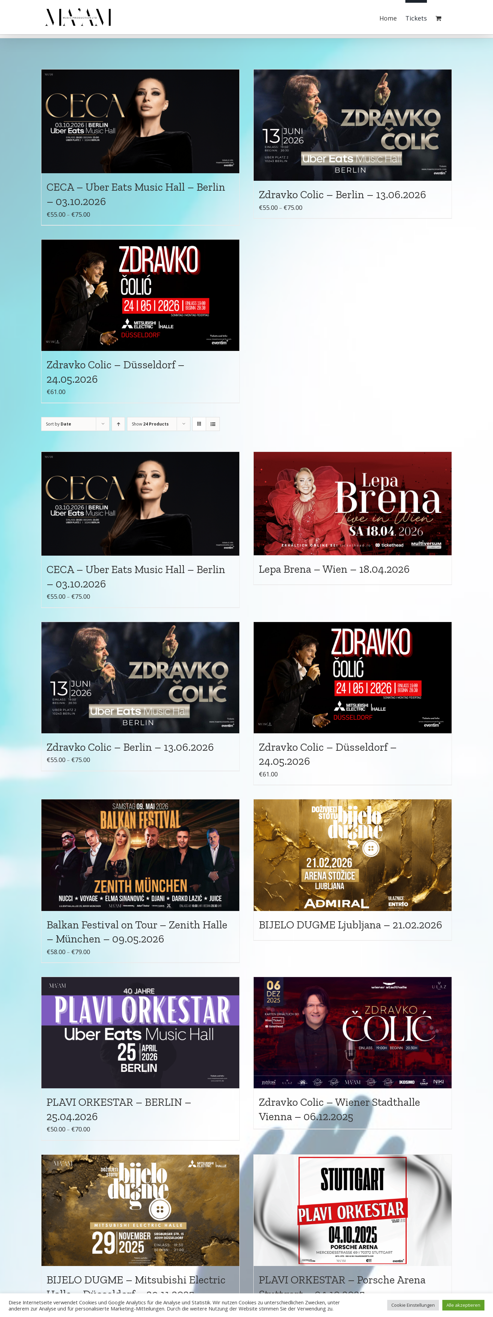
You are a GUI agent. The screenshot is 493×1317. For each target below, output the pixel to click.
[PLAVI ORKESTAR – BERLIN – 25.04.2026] (140, 1032)
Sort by (58, 424)
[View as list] (212, 424)
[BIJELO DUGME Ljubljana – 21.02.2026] (353, 855)
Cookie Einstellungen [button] (413, 1305)
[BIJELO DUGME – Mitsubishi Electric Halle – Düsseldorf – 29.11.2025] (140, 1210)
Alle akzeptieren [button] (463, 1305)
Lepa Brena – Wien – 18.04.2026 (334, 568)
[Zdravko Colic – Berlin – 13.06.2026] (353, 125)
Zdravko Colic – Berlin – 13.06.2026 (342, 194)
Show (150, 424)
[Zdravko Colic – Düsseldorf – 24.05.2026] (140, 295)
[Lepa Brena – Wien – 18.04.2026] (353, 503)
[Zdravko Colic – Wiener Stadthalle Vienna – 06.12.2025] (353, 1032)
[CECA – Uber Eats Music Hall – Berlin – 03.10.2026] (140, 121)
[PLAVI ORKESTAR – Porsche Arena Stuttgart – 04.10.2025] (353, 1210)
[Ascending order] (118, 424)
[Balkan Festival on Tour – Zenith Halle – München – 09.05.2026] (140, 855)
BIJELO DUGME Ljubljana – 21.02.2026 (350, 924)
